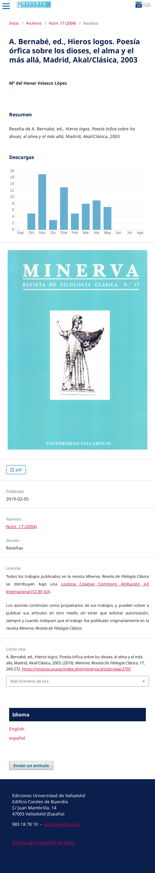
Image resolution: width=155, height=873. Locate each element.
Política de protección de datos (43, 842)
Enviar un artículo (31, 765)
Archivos (34, 23)
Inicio (14, 23)
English (16, 729)
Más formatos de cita (29, 681)
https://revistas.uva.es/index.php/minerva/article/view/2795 (76, 669)
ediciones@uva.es (62, 824)
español (17, 738)
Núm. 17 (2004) (62, 23)
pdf (18, 469)
